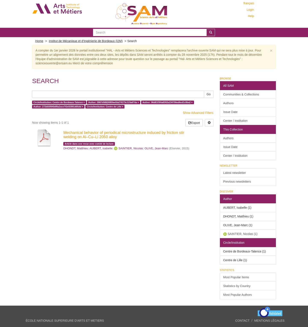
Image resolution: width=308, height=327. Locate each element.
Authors (228, 103)
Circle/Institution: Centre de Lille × (105, 106)
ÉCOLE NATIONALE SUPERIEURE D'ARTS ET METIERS (65, 320)
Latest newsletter (234, 172)
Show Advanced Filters (198, 112)
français (248, 3)
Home (39, 41)
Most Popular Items (236, 277)
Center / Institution (235, 120)
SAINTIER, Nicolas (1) (243, 234)
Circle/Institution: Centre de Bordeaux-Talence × (59, 102)
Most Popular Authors (237, 294)
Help (251, 16)
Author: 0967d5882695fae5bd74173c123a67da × (113, 102)
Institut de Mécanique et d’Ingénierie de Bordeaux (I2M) (86, 41)
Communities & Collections (241, 94)
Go (209, 94)
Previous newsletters (237, 181)
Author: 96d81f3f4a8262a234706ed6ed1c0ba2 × (167, 102)
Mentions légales (269, 320)
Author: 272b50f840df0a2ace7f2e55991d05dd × (58, 106)
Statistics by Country (237, 286)
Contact (242, 320)
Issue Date (230, 112)
